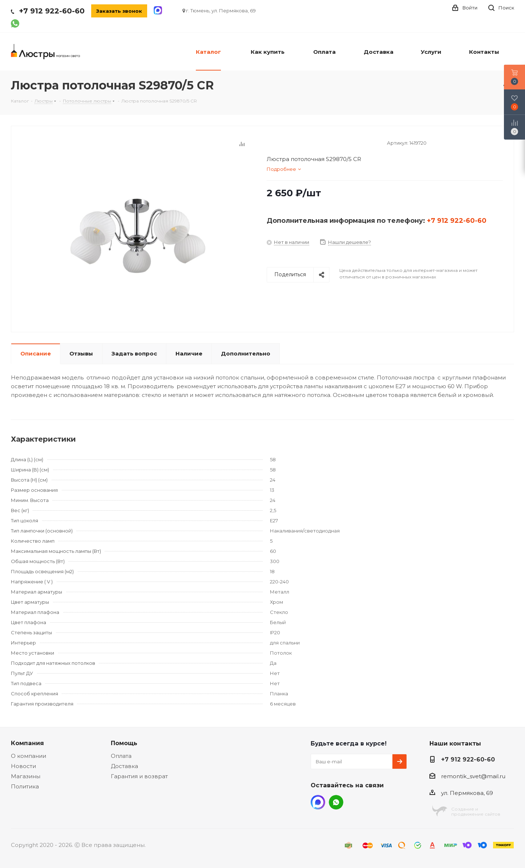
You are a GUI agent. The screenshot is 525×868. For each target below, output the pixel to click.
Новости (23, 766)
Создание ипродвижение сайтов (475, 811)
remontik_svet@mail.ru (473, 776)
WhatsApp (336, 802)
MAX (318, 802)
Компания (27, 743)
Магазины (25, 776)
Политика (25, 786)
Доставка (124, 766)
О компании (28, 755)
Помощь (124, 743)
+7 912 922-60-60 (52, 11)
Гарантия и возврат (139, 776)
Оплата (121, 755)
